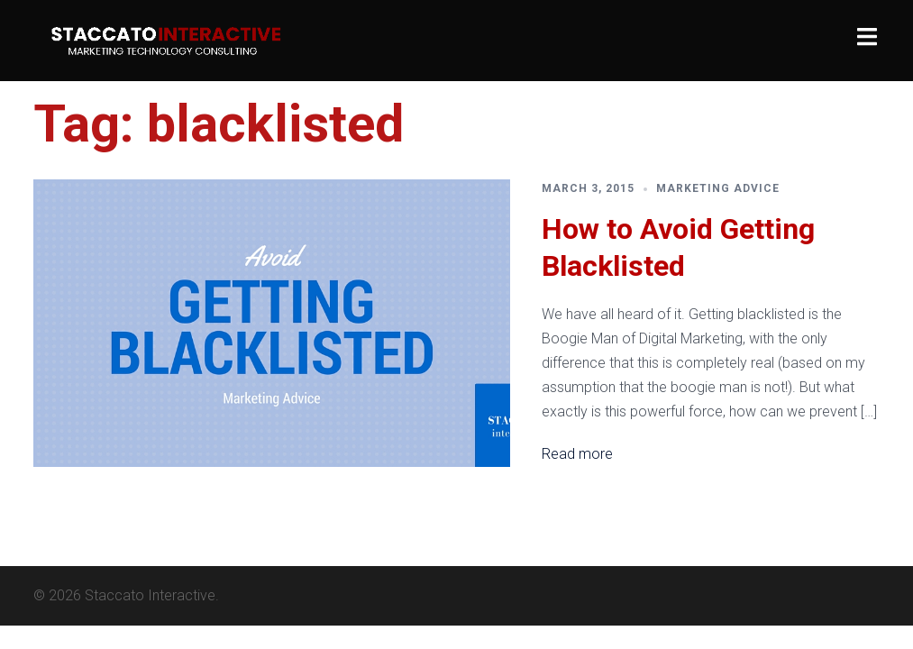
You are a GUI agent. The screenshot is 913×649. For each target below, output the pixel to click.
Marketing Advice (718, 188)
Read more (577, 453)
